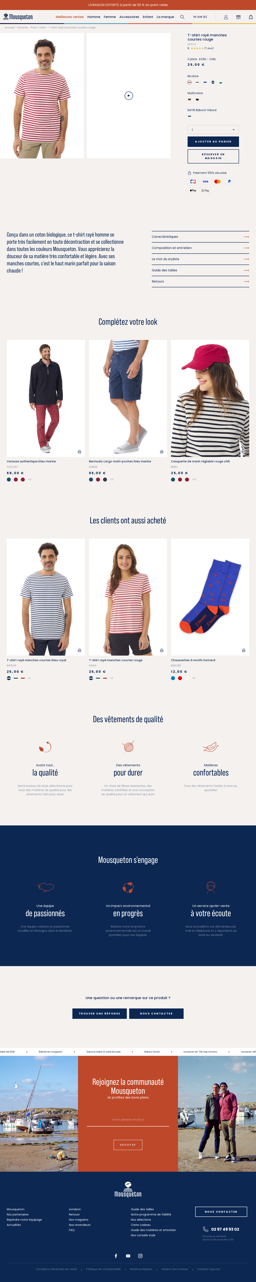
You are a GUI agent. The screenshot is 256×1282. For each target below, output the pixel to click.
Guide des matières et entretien (153, 1230)
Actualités (14, 1225)
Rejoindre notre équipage (24, 1220)
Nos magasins (78, 1220)
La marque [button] (165, 17)
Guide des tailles (142, 1209)
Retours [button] (200, 281)
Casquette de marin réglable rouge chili (200, 461)
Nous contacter (156, 1013)
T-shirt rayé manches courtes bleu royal (36, 660)
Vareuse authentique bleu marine (31, 461)
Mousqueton (15, 1209)
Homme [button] (93, 17)
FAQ (72, 1230)
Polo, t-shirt (38, 27)
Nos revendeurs (80, 1225)
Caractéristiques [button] (200, 236)
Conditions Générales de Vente (56, 1269)
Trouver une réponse (99, 1013)
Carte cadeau (141, 1225)
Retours (74, 1214)
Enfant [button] (148, 17)
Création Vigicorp (208, 1269)
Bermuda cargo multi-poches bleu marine (120, 461)
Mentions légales (141, 1269)
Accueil (9, 27)
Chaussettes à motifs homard (193, 660)
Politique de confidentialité (103, 1269)
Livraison (75, 1209)
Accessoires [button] (129, 17)
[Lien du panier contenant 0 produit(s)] (251, 17)
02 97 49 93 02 (221, 1229)
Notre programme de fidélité (151, 1214)
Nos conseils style (143, 1235)
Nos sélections (141, 1220)
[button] (182, 17)
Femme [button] (110, 17)
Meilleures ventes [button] (70, 17)
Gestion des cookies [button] (174, 1269)
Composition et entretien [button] (200, 248)
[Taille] (213, 129)
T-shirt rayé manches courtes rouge (115, 660)
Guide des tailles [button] (200, 270)
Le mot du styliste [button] (200, 259)
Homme (22, 27)
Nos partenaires (18, 1214)
